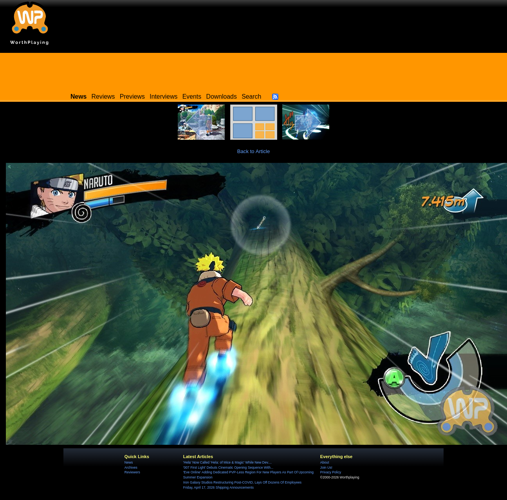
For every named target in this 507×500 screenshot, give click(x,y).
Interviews (163, 96)
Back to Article (253, 151)
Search (251, 96)
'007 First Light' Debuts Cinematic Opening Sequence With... (228, 467)
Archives (130, 467)
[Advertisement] (254, 70)
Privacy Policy (330, 472)
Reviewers (132, 472)
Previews (132, 96)
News (128, 462)
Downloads (221, 96)
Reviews (103, 96)
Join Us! (326, 467)
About (324, 462)
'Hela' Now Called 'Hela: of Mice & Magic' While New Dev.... (227, 462)
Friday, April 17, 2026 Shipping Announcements (218, 487)
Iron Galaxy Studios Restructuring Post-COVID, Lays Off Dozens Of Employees (242, 482)
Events (191, 96)
